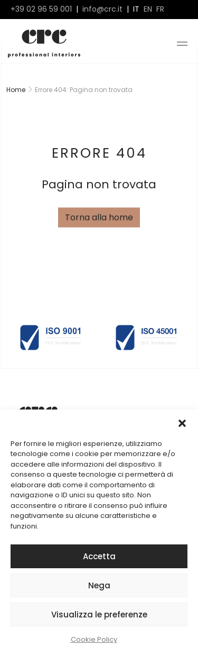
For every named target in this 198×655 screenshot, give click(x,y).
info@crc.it (102, 9)
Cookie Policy (94, 639)
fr (160, 9)
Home (15, 89)
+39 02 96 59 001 (41, 9)
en (148, 9)
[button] (182, 422)
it (136, 9)
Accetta (99, 556)
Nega (99, 585)
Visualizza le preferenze (99, 614)
